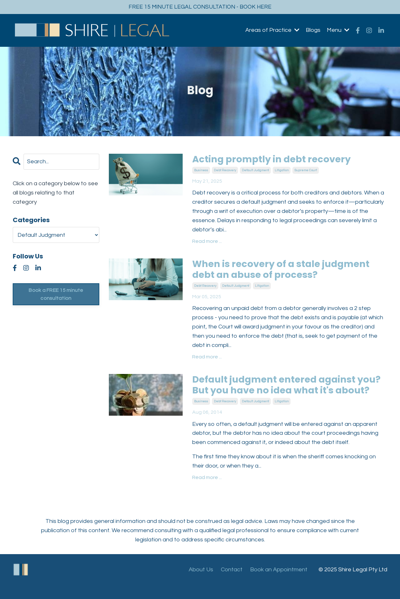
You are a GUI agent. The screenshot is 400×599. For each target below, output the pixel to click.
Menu (338, 30)
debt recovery (225, 170)
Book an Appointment (278, 583)
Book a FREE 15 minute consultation (56, 294)
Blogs (313, 30)
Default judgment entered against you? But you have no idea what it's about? (278, 392)
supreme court (305, 170)
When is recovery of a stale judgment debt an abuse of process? (284, 270)
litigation (282, 170)
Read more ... (207, 241)
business (201, 170)
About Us (201, 583)
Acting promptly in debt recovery (274, 160)
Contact (231, 583)
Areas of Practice (272, 30)
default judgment (255, 170)
